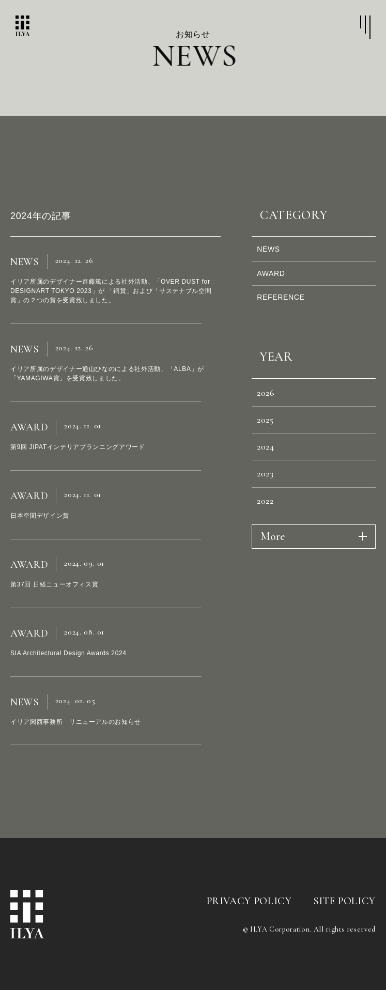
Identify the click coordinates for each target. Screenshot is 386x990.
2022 (269, 542)
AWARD (276, 281)
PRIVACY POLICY (249, 901)
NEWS (273, 252)
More (272, 580)
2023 (269, 510)
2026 (270, 412)
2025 (270, 445)
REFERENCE (287, 310)
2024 (270, 477)
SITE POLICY (345, 901)
